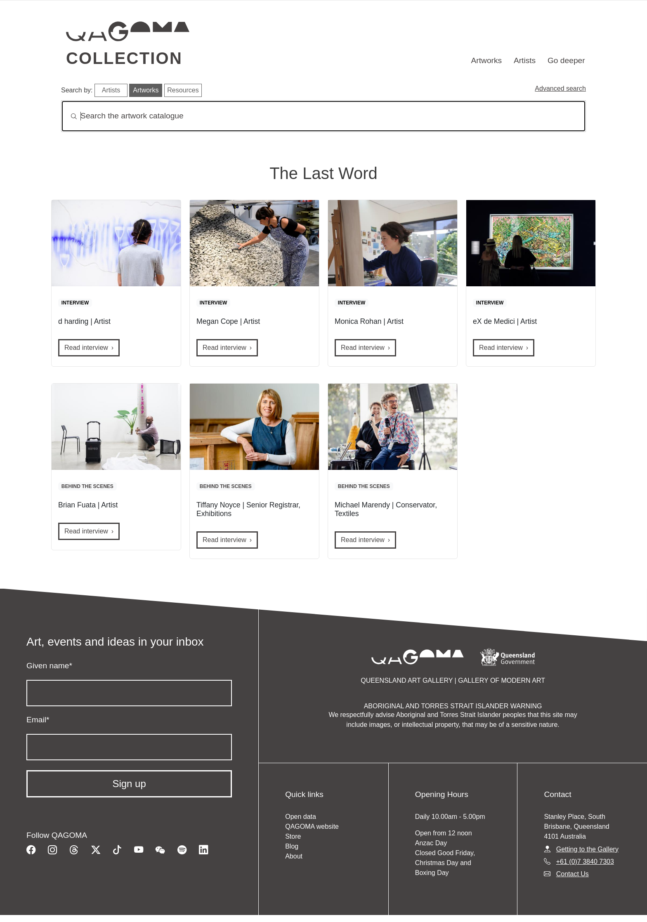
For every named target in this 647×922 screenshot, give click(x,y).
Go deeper (566, 60)
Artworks (486, 60)
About (293, 856)
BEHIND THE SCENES (87, 486)
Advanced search (560, 88)
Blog (291, 846)
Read (86, 347)
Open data (300, 816)
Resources (182, 90)
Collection (124, 58)
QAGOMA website (312, 826)
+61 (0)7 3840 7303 (585, 861)
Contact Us (572, 873)
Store (293, 836)
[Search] (323, 116)
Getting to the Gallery (587, 849)
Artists (525, 60)
